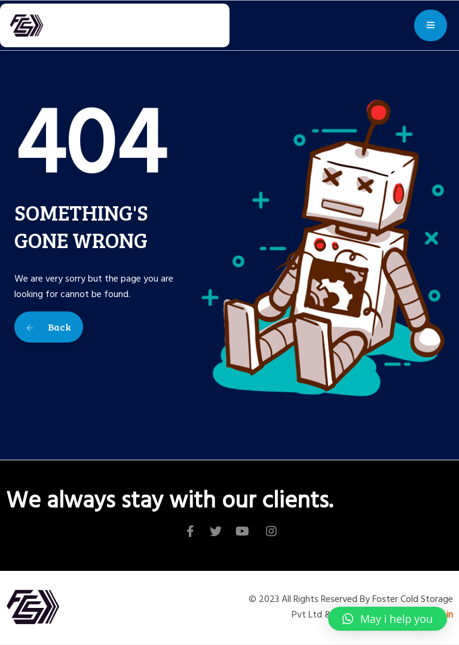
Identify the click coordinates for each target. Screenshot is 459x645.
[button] (387, 619)
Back (48, 326)
